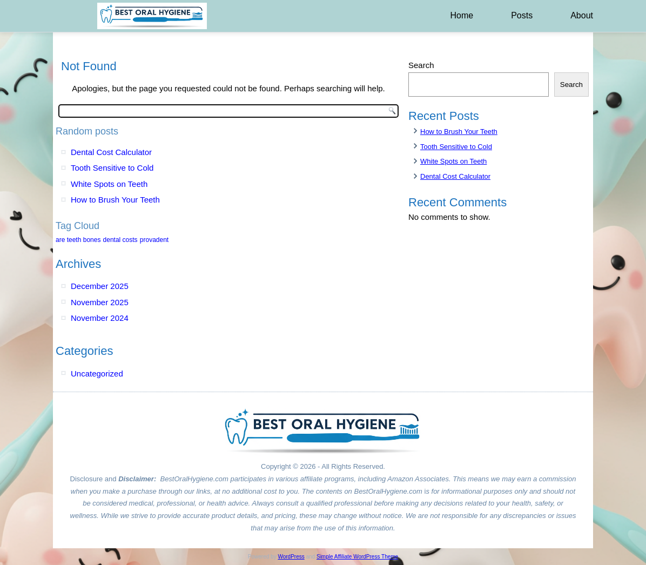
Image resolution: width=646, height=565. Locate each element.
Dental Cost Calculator (111, 152)
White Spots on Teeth (109, 184)
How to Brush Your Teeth (115, 199)
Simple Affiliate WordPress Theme (357, 557)
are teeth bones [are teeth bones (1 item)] (78, 240)
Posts (522, 15)
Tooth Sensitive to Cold (112, 167)
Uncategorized (97, 373)
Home (461, 15)
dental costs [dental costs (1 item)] (120, 240)
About (581, 15)
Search (421, 65)
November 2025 (100, 302)
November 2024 (100, 317)
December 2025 (100, 286)
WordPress (291, 557)
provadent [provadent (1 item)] (154, 240)
